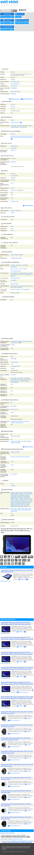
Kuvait (16, 498)
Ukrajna (25, 506)
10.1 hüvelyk (13, 175)
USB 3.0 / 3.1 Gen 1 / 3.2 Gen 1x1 (18, 268)
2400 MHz (13, 134)
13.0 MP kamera (14, 362)
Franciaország (14, 496)
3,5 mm (12, 230)
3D (11, 436)
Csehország (13, 495)
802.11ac (13, 287)
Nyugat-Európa (14, 511)
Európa (29, 508)
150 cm (12, 464)
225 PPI (12, 188)
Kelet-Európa (25, 508)
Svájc (24, 505)
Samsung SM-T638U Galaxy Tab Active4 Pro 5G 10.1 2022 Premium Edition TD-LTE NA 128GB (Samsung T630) (17, 638)
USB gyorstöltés (22, 273)
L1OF (12, 344)
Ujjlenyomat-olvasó (15, 441)
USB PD (26, 274)
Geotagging (20, 341)
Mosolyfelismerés (14, 382)
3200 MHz (13, 148)
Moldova (17, 500)
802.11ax (19, 287)
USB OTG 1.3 (15, 274)
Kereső (2, 16)
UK (21, 506)
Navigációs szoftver (21, 125)
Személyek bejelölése (24, 381)
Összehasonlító (7, 16)
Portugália (23, 501)
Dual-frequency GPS (27, 341)
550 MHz (13, 212)
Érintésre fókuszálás (15, 379)
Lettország (21, 498)
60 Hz (12, 198)
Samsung (13, 72)
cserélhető (13, 485)
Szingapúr (13, 504)
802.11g (23, 286)
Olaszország (27, 497)
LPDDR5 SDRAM (14, 146)
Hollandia (22, 500)
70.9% (12, 183)
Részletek (21, 579)
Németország (20, 496)
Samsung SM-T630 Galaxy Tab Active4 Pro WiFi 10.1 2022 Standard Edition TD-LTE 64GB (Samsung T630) (15, 623)
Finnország (27, 495)
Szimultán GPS (14, 341)
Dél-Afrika (22, 504)
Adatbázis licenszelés (15, 846)
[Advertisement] (16, 49)
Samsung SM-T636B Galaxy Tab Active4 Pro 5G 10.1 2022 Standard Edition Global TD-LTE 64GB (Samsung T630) (17, 668)
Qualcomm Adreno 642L (16, 210)
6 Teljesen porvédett (15, 452)
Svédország (20, 505)
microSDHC (24, 265)
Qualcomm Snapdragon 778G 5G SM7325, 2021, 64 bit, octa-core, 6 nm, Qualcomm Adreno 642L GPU (22, 137)
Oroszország (13, 502)
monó (12, 226)
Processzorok (7, 20)
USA (29, 506)
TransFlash (13, 265)
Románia (31, 501)
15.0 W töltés (14, 280)
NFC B (16, 292)
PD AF (12, 368)
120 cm (12, 461)
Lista (13, 16)
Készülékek (7, 14)
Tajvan (27, 505)
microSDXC (13, 266)
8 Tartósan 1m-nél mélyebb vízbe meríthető (20, 456)
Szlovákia (29, 502)
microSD (18, 265)
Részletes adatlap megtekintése (8, 833)
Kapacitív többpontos (15, 254)
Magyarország (14, 497)
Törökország (13, 506)
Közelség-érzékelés (15, 442)
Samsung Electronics (15, 81)
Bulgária (16, 493)
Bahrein (21, 492)
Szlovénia (18, 504)
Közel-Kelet (13, 510)
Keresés (14, 10)
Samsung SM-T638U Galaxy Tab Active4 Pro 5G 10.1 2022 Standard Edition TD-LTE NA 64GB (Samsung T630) (16, 653)
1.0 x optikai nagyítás (15, 366)
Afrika (12, 508)
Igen (12, 192)
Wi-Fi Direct (17, 289)
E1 (11, 348)
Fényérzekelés (27, 441)
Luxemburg (30, 498)
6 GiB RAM (13, 150)
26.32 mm (13, 180)
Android (12, 120)
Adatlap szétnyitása (14, 99)
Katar (27, 501)
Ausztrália (13, 492)
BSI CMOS (13, 358)
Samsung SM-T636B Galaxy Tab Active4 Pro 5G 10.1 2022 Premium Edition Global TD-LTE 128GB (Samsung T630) (17, 697)
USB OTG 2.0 (22, 274)
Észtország (22, 495)
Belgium (12, 493)
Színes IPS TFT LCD (15, 190)
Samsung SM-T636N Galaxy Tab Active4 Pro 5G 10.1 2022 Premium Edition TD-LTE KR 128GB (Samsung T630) (17, 683)
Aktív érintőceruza (15, 91)
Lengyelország (17, 501)
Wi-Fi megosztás (24, 289)
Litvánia (25, 498)
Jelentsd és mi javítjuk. (18, 839)
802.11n (29, 286)
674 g (12, 113)
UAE (17, 506)
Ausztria (17, 492)
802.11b (18, 286)
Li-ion (12, 483)
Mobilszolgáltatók (7, 26)
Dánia (17, 495)
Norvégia (26, 500)
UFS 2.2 (12, 158)
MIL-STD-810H (14, 474)
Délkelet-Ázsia (28, 510)
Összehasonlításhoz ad (27, 99)
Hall (22, 441)
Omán (12, 501)
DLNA (12, 289)
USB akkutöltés (14, 273)
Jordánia (12, 498)
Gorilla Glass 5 (14, 201)
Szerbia (24, 502)
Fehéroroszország (27, 492)
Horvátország (29, 493)
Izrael (23, 497)
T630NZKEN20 (14, 88)
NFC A (12, 292)
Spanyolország (14, 505)
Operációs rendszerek (22, 20)
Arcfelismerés (16, 381)
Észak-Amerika (21, 510)
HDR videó (19, 378)
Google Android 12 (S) (15, 122)
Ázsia (15, 508)
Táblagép (13, 93)
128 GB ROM (13, 162)
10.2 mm (13, 108)
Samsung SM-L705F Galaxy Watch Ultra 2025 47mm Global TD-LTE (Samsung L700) (15, 739)
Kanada (20, 493)
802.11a (12, 286)
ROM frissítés (19, 14)
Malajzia (12, 500)
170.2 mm (13, 106)
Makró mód (22, 379)
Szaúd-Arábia (19, 502)
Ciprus (24, 493)
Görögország (26, 496)
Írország (19, 497)
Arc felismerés (22, 127)
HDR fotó (13, 378)
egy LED (12, 374)
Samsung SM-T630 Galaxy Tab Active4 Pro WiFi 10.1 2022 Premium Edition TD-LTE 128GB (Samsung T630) (17, 841)
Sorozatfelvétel (26, 378)
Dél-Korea (27, 504)
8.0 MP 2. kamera (14, 409)
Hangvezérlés (13, 125)
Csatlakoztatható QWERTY (16, 258)
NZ (29, 500)
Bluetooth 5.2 (14, 283)
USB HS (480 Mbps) (15, 271)
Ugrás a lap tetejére (6, 846)
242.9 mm (13, 104)
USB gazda (30, 273)
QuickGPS (15, 342)
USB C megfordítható (15, 278)
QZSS (19, 342)
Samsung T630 (14, 86)
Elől (11, 402)
